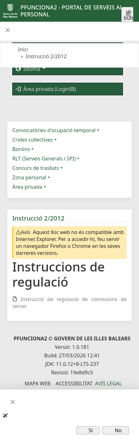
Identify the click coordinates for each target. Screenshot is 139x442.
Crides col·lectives (32, 139)
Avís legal (108, 383)
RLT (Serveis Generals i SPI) (44, 158)
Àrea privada (27, 186)
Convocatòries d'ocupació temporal (54, 130)
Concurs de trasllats (35, 168)
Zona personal (29, 177)
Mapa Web (37, 383)
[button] (7, 30)
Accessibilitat (73, 383)
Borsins (21, 149)
